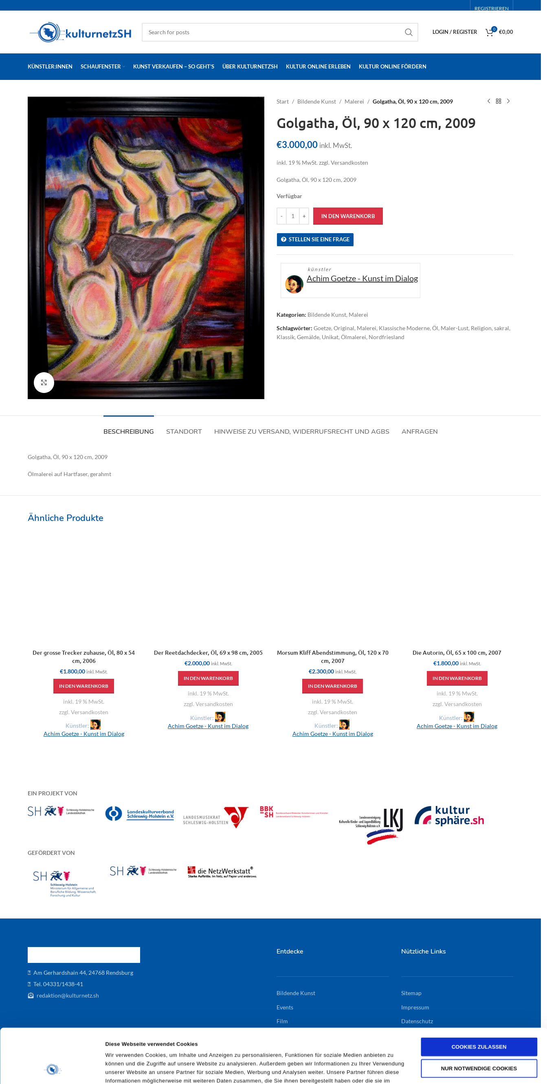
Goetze (322, 328)
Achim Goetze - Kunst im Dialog (362, 278)
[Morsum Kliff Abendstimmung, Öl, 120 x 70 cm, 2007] (333, 588)
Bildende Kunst (316, 101)
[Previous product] (489, 101)
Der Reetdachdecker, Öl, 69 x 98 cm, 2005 (208, 652)
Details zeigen (403, 1069)
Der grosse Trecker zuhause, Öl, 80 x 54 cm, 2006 (84, 657)
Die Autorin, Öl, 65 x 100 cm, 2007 (457, 652)
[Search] (280, 32)
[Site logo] (81, 31)
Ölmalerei (353, 336)
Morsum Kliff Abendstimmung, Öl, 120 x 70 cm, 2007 (333, 657)
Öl (435, 328)
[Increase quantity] (304, 216)
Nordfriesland (386, 336)
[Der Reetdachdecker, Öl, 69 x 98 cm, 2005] (208, 588)
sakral (501, 328)
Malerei (354, 101)
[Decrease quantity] (282, 216)
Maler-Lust (454, 328)
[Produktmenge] (293, 216)
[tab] (128, 427)
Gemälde (308, 336)
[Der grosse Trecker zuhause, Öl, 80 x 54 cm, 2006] (84, 588)
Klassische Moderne (404, 328)
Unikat (330, 336)
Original (344, 328)
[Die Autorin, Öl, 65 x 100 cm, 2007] (457, 588)
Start (283, 101)
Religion (481, 328)
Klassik (285, 336)
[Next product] (508, 101)
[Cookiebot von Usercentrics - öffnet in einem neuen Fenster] (52, 1069)
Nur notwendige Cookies (479, 1017)
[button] (83, 686)
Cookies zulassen (479, 996)
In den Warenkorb (348, 216)
